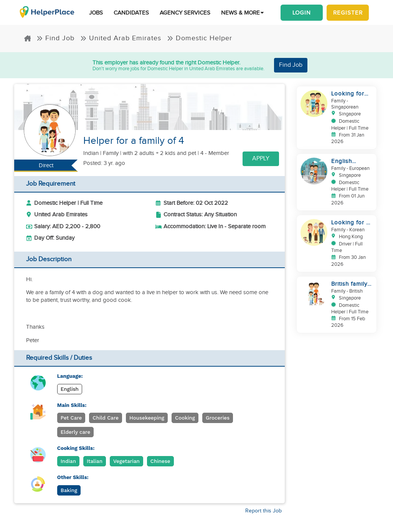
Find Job (55, 38)
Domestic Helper (199, 38)
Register (348, 12)
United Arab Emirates (120, 38)
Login (301, 12)
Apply (260, 158)
